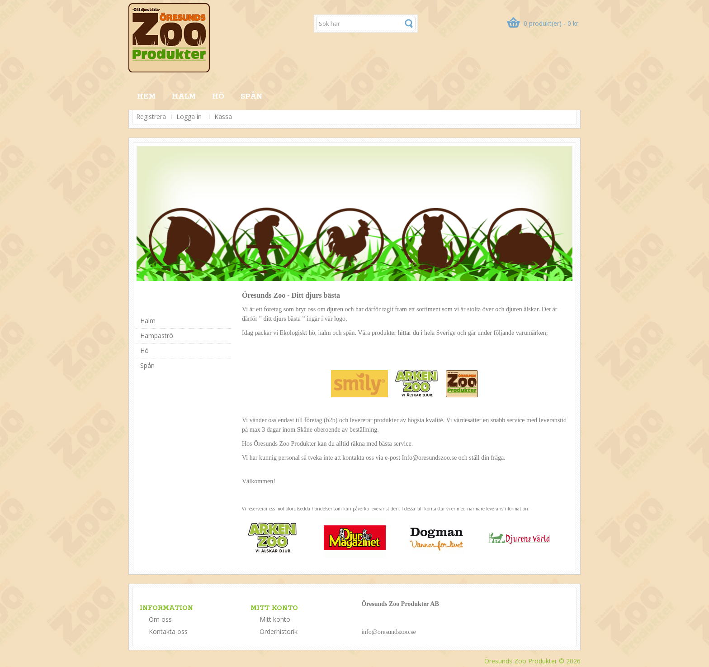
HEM (146, 96)
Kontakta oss (168, 631)
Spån (251, 96)
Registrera (151, 116)
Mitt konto (275, 619)
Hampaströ (156, 335)
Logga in (189, 116)
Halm (184, 96)
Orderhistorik (279, 631)
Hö (218, 96)
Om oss (160, 619)
